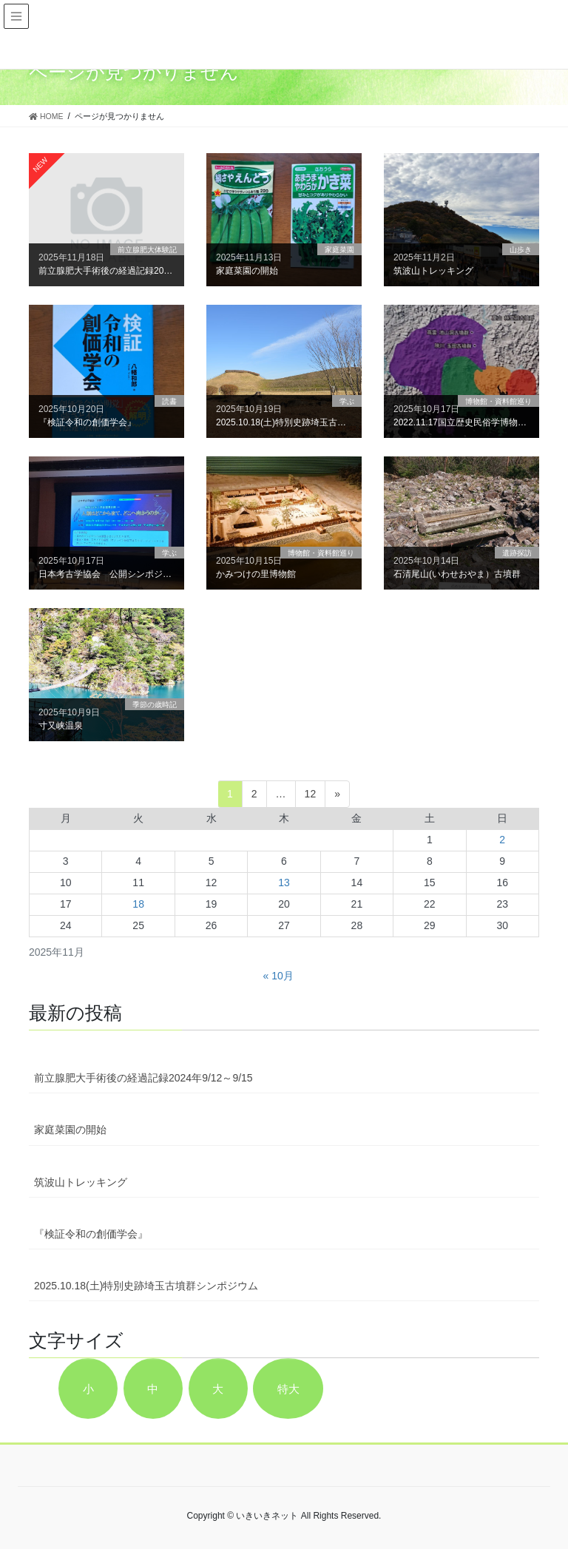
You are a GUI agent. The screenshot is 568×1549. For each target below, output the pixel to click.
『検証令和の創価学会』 (91, 1234)
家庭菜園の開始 (70, 1129)
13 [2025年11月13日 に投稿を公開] (284, 882)
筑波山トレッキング (80, 1182)
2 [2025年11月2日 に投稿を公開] (502, 840)
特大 (288, 1389)
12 (311, 794)
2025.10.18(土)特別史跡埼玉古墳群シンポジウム (146, 1286)
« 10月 (278, 976)
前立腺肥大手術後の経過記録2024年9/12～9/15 (143, 1078)
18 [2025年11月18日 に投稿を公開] (138, 904)
